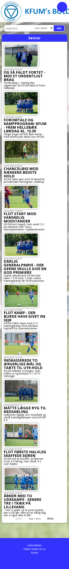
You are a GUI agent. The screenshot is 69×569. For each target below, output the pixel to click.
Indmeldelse (34, 545)
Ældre (53, 518)
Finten (34, 552)
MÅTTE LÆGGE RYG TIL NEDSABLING (25, 409)
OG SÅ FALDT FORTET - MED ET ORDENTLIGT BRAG (24, 76)
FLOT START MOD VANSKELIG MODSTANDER (20, 217)
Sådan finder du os (34, 549)
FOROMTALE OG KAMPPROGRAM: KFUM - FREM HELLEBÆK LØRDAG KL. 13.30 (25, 125)
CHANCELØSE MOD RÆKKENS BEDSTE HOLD (21, 172)
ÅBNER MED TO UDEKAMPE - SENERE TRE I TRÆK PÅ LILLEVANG (22, 501)
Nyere (16, 518)
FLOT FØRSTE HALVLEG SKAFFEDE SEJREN (25, 453)
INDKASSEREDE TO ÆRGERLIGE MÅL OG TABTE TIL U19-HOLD (23, 364)
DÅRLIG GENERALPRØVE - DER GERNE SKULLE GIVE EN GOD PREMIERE (25, 267)
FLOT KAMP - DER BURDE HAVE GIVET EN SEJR (24, 316)
